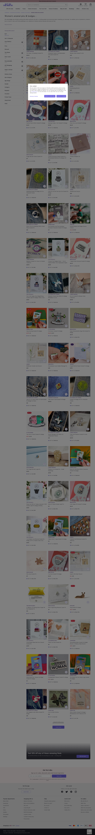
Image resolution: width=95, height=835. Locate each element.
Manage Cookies (34, 96)
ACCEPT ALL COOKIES (61, 96)
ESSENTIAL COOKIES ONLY (50, 96)
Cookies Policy (34, 91)
